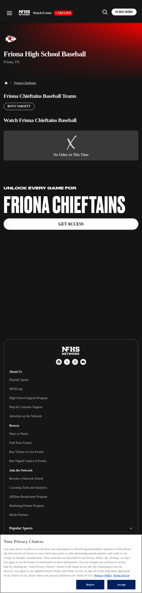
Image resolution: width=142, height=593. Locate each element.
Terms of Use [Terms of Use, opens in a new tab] (121, 575)
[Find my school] (105, 12)
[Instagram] (75, 362)
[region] (71, 563)
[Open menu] (9, 13)
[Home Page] (6, 83)
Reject (90, 584)
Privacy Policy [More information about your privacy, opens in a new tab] (103, 575)
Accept (121, 584)
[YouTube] (83, 362)
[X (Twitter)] (67, 362)
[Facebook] (59, 362)
